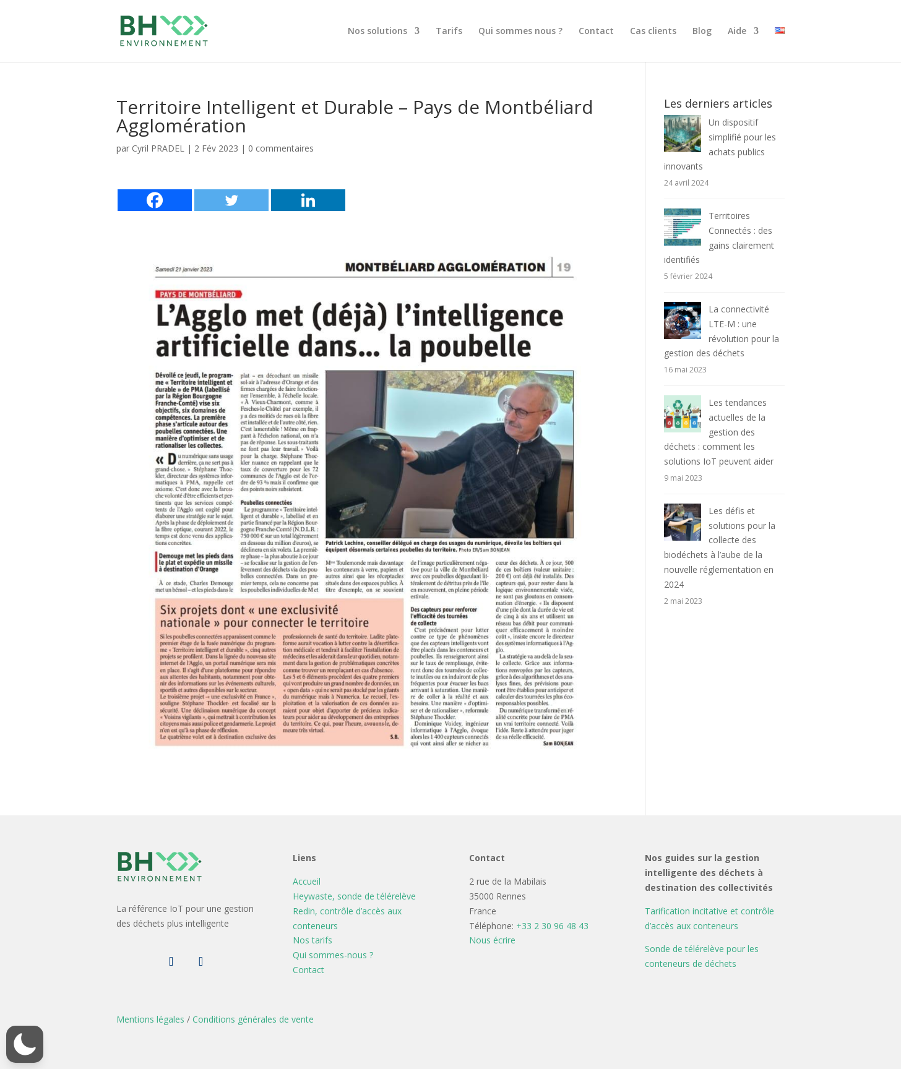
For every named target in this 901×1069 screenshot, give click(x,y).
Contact (596, 31)
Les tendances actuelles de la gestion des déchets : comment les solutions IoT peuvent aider (719, 432)
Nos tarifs (312, 940)
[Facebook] (155, 200)
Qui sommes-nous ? (333, 955)
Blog (702, 31)
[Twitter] (231, 200)
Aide (737, 31)
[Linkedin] (308, 200)
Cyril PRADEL (158, 148)
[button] (24, 1044)
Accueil (307, 881)
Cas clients (653, 31)
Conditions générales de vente (253, 1019)
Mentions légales (150, 1019)
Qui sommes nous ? (520, 31)
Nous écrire (492, 940)
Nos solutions (377, 31)
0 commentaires (281, 148)
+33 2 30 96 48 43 (552, 926)
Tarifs (449, 31)
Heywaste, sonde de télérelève (354, 896)
